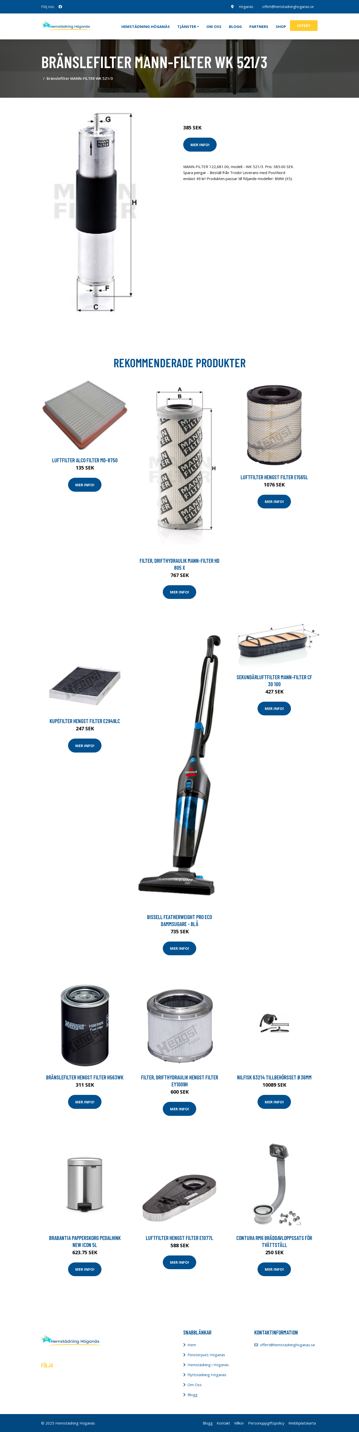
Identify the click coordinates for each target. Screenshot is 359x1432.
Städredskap (217, 106)
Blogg (235, 26)
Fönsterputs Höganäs (206, 1354)
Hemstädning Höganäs (145, 26)
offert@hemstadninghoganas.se (288, 6)
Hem (191, 1344)
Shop (281, 26)
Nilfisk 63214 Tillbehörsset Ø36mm (274, 1077)
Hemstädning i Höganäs (208, 1364)
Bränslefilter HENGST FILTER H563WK (84, 1077)
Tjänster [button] (186, 26)
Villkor (239, 1423)
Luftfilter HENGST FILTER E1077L (179, 1238)
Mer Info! (199, 144)
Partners (258, 26)
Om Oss (194, 1384)
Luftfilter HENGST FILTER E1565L (274, 477)
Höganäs (246, 6)
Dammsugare (241, 106)
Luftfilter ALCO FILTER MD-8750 (85, 460)
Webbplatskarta (302, 1423)
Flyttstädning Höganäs (206, 1374)
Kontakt (223, 1423)
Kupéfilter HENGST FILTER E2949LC (85, 721)
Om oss (213, 26)
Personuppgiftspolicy (266, 1423)
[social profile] (60, 6)
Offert (304, 25)
